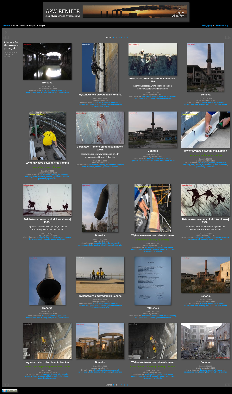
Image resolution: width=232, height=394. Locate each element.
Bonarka (45, 90)
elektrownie (64, 92)
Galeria (6, 25)
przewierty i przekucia (100, 106)
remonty (81, 104)
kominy (44, 92)
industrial (54, 90)
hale (38, 92)
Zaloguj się (207, 25)
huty (57, 92)
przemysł (62, 90)
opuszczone (31, 92)
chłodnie (102, 104)
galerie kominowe (114, 104)
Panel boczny (222, 25)
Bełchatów (146, 96)
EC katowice (98, 102)
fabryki (51, 92)
